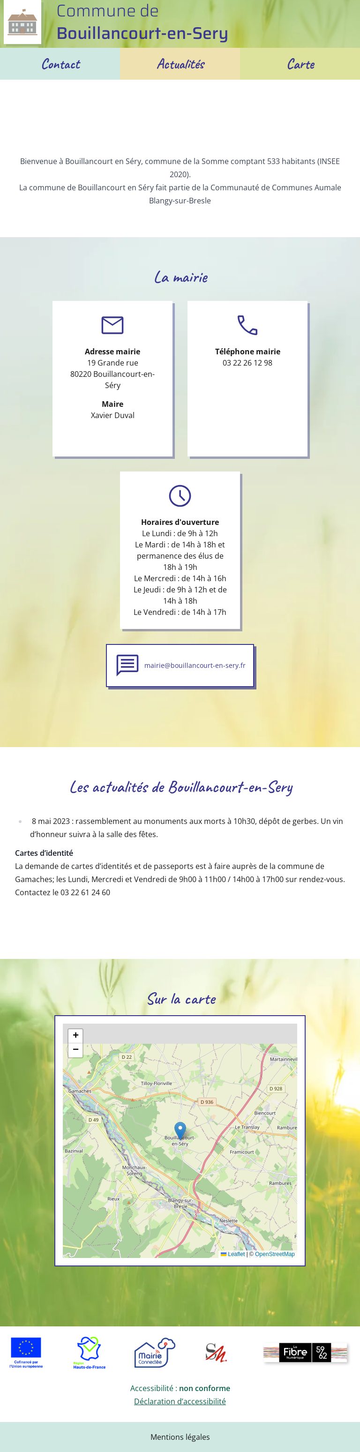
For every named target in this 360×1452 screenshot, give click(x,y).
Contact (60, 64)
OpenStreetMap (275, 1254)
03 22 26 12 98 (247, 363)
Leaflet (233, 1254)
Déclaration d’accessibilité (180, 1401)
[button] (180, 1131)
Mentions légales (180, 1437)
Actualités (180, 64)
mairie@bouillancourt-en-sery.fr (195, 665)
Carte (300, 64)
